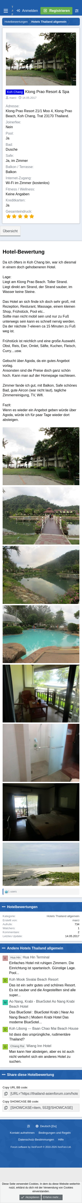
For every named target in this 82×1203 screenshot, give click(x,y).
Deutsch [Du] (46, 1126)
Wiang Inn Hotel (30, 1046)
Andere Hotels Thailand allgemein (35, 948)
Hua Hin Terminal (29, 957)
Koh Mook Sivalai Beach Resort (33, 979)
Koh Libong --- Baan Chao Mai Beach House (44, 1028)
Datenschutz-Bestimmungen (36, 1139)
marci (12, 97)
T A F (12, 11)
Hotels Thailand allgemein (63, 916)
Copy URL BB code (15, 1087)
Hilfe (61, 1139)
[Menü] (5, 10)
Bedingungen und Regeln (55, 1132)
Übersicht (10, 231)
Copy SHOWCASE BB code (20, 1101)
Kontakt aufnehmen (22, 1132)
